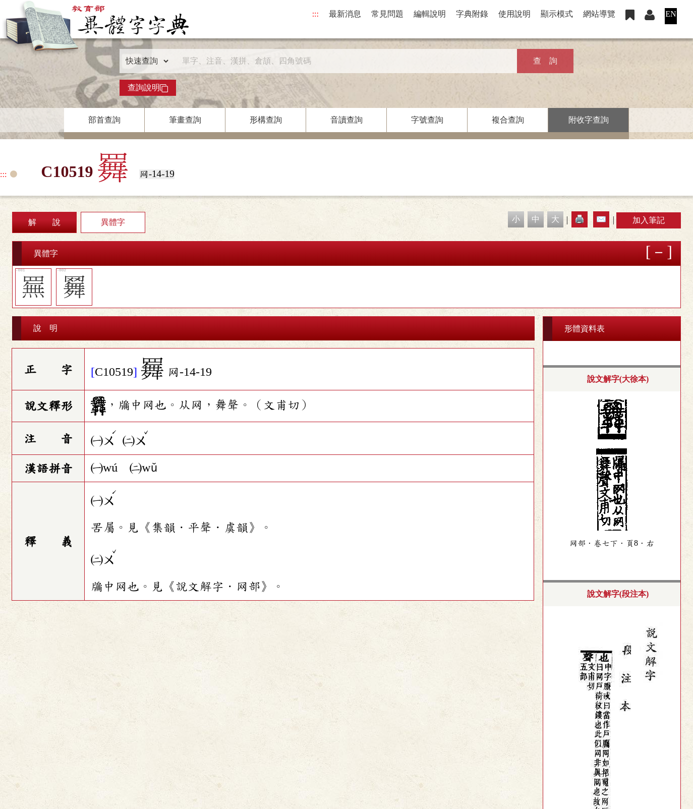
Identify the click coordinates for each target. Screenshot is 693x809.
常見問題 (387, 14)
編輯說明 (430, 14)
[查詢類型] (145, 61)
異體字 (113, 222)
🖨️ (579, 219)
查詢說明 (148, 87)
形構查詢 (266, 119)
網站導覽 (599, 14)
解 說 (44, 222)
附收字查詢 (588, 119)
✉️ (601, 219)
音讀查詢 (346, 119)
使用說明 (514, 14)
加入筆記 (648, 220)
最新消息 (345, 14)
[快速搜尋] (343, 61)
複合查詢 (508, 119)
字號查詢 (427, 119)
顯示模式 (557, 14)
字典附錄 (472, 14)
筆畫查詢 (185, 119)
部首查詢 (104, 119)
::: (315, 14)
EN (670, 14)
